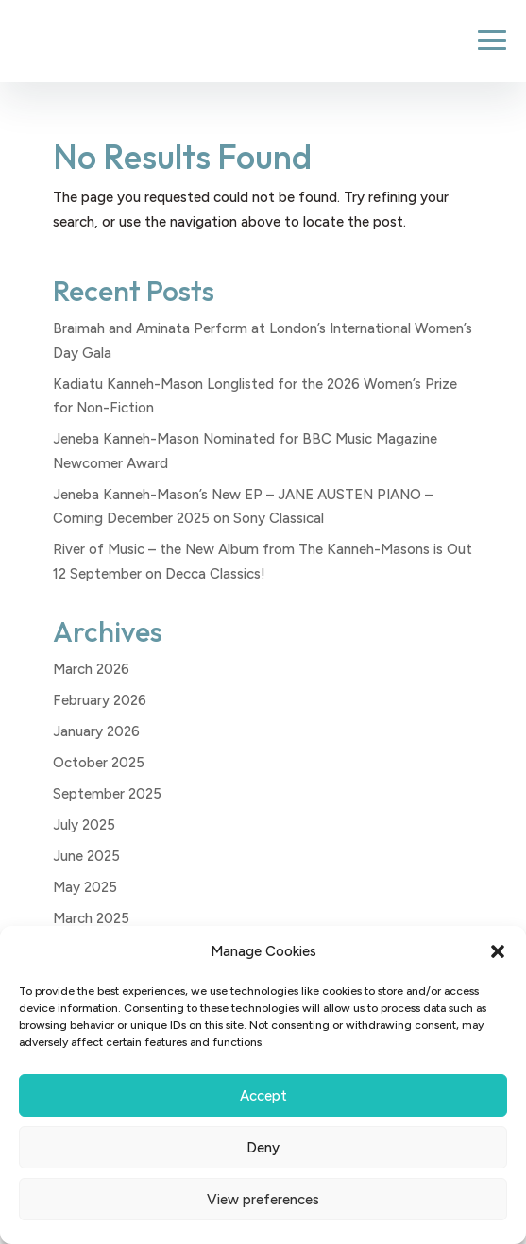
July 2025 (84, 824)
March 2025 (91, 918)
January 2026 (96, 731)
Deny (263, 1147)
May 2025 (85, 887)
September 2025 (107, 793)
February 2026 (99, 700)
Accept (263, 1095)
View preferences (263, 1199)
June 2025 (86, 856)
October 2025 (98, 762)
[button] (497, 951)
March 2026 (91, 669)
